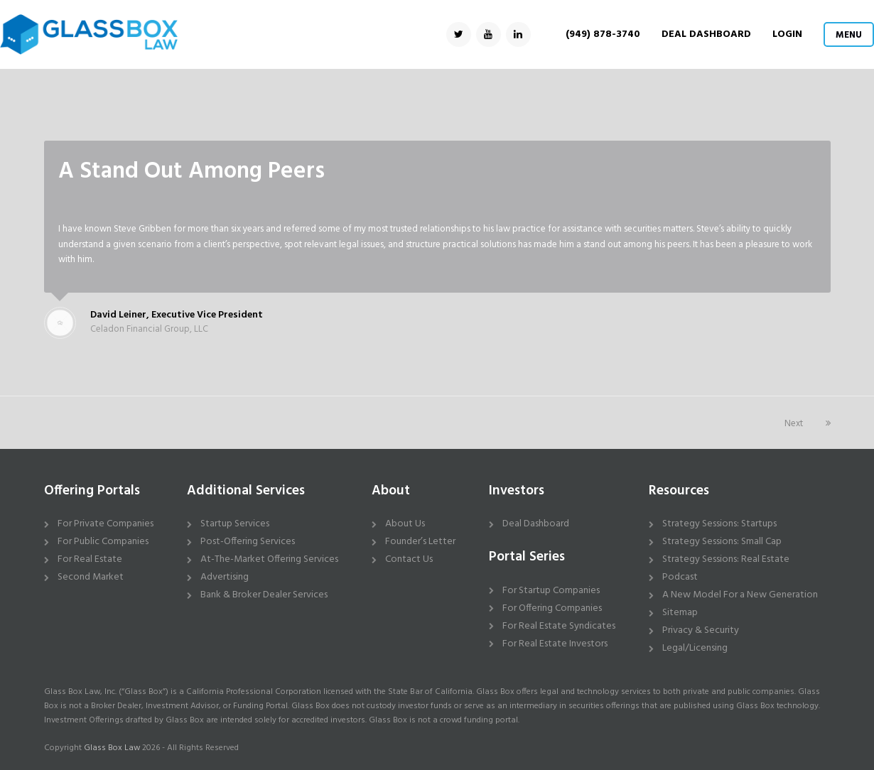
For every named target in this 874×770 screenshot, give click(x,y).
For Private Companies (105, 523)
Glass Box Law (112, 748)
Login (787, 34)
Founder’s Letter (420, 541)
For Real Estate (90, 559)
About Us (405, 523)
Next (807, 423)
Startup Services (234, 523)
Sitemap (680, 612)
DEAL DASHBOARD (706, 34)
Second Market (91, 577)
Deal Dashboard (535, 523)
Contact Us (409, 559)
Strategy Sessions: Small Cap (722, 541)
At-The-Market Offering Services (269, 559)
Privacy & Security (700, 630)
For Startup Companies (551, 590)
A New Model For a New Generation (740, 595)
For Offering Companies (552, 608)
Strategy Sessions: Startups (719, 523)
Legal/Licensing (695, 648)
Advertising (224, 577)
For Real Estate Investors (555, 644)
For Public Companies (103, 541)
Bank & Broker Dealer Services (264, 595)
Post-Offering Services (247, 541)
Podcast (680, 577)
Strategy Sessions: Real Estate (725, 559)
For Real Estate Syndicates (558, 626)
